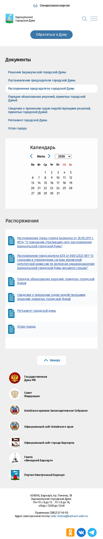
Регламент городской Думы (27, 120)
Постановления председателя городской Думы (41, 80)
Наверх (55, 360)
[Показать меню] (94, 19)
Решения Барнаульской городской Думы (37, 72)
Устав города (17, 128)
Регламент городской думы (36, 311)
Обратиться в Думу (51, 34)
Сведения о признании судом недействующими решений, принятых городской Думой (49, 110)
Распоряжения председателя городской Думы (41, 89)
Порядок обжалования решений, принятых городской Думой (46, 98)
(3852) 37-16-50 (59, 512)
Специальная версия (55, 5)
